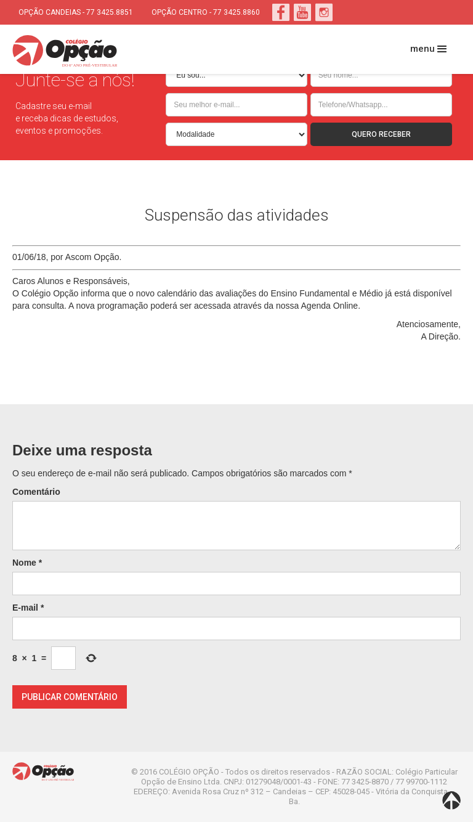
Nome (27, 563)
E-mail (28, 607)
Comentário (36, 492)
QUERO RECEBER (381, 134)
